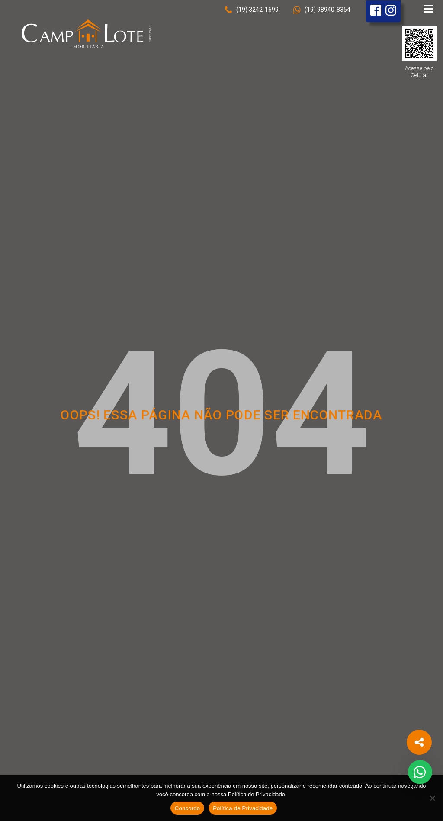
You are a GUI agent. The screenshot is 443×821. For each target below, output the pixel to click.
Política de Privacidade (243, 808)
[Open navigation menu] (428, 9)
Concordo (187, 808)
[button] (251, 10)
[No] (432, 798)
